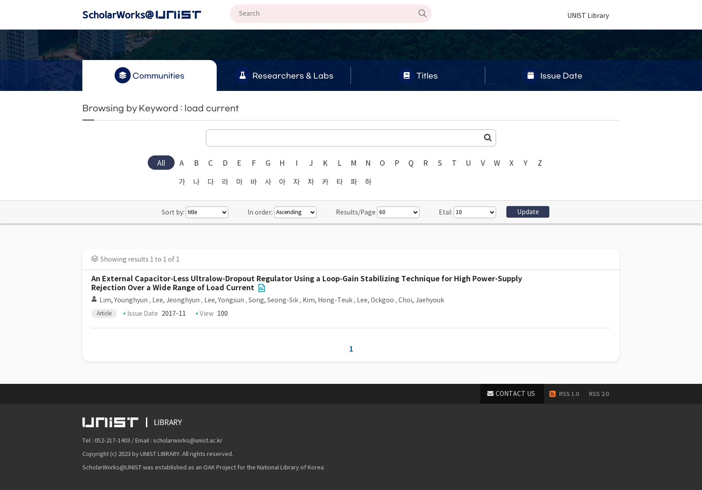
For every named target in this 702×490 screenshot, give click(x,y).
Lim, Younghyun (123, 300)
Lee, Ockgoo (375, 300)
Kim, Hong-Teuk (327, 300)
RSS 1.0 (569, 394)
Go (488, 137)
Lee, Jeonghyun (176, 300)
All (161, 163)
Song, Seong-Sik (273, 300)
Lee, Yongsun (224, 300)
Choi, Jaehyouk (421, 300)
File (261, 288)
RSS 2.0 (599, 394)
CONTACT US (515, 394)
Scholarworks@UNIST (156, 15)
